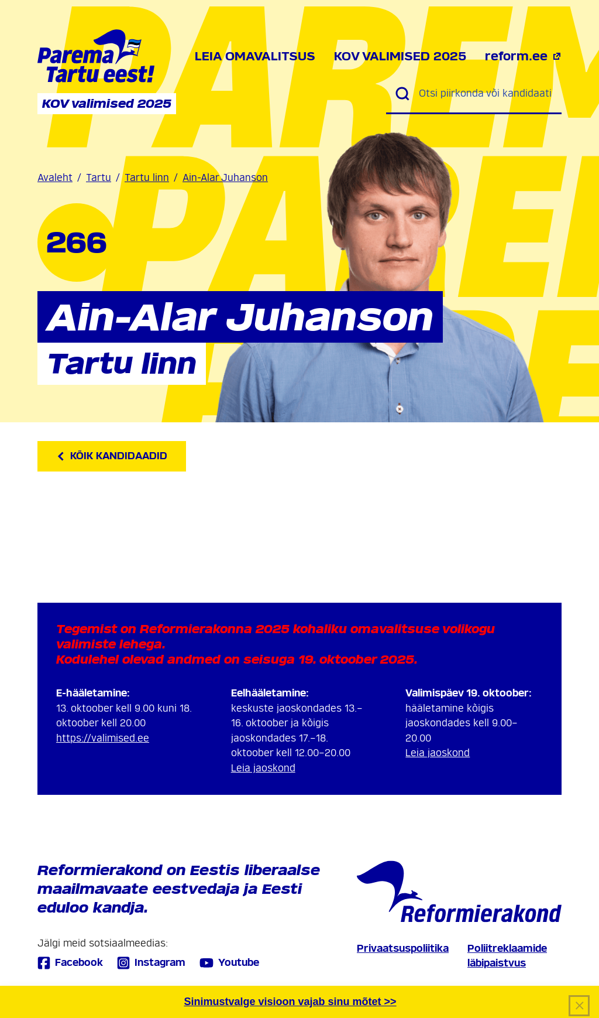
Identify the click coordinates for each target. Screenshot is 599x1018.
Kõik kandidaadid (111, 456)
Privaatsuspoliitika (403, 948)
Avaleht (55, 177)
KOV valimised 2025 (400, 56)
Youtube (229, 962)
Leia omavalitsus (255, 56)
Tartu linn (147, 177)
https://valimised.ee (102, 738)
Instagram (151, 962)
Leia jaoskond (263, 768)
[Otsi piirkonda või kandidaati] (485, 93)
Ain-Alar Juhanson (225, 177)
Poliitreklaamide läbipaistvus (507, 956)
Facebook (70, 962)
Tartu (98, 177)
